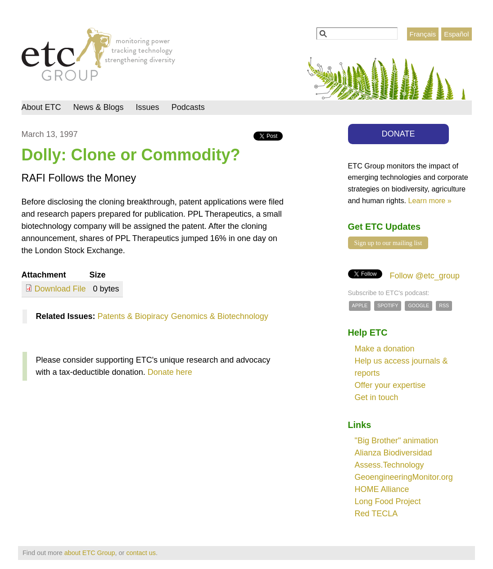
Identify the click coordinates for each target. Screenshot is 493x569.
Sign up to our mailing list (388, 242)
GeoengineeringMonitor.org (404, 477)
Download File (60, 288)
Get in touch (376, 397)
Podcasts (188, 107)
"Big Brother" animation (397, 440)
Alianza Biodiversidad (393, 452)
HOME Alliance (382, 489)
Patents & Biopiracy (133, 316)
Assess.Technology (389, 464)
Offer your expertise (390, 385)
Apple (360, 305)
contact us (141, 552)
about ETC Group (89, 552)
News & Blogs (98, 107)
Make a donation (385, 348)
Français (423, 34)
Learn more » (430, 200)
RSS (444, 305)
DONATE (398, 133)
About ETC (41, 107)
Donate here (170, 372)
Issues (147, 107)
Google (418, 305)
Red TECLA (376, 513)
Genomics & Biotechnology (219, 316)
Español (456, 34)
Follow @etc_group (425, 275)
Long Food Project (388, 501)
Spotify (387, 305)
